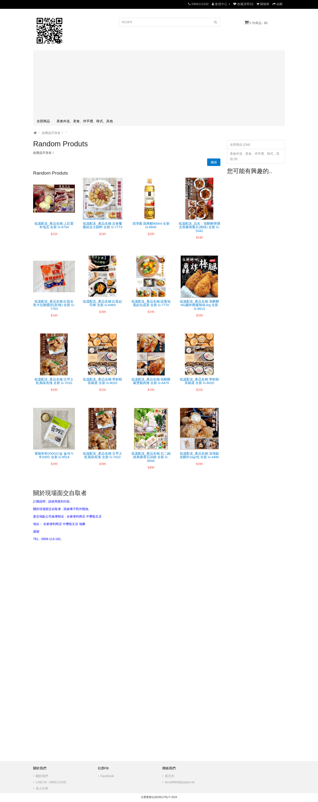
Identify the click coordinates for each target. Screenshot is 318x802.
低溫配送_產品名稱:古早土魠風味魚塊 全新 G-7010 (54, 381)
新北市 (169, 776)
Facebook (107, 776)
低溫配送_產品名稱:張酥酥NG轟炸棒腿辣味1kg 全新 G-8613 (199, 305)
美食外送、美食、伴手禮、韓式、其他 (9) (254, 156)
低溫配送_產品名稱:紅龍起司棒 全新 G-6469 (102, 303)
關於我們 (42, 776)
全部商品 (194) (240, 144)
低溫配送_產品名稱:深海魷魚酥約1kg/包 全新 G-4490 (199, 455)
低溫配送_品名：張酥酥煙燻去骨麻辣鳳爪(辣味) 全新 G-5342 (199, 227)
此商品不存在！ (53, 133)
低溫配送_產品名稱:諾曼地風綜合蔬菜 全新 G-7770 (151, 303)
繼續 (214, 162)
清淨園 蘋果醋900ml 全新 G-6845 (151, 225)
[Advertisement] (159, 84)
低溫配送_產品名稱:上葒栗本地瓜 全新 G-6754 (54, 225)
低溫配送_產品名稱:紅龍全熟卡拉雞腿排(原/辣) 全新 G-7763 (54, 305)
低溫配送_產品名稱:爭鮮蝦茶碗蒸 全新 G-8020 (102, 381)
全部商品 (43, 121)
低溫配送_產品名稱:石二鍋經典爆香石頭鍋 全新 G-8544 (151, 457)
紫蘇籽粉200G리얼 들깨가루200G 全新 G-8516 (54, 455)
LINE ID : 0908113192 (51, 782)
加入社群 (42, 788)
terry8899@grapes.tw (180, 782)
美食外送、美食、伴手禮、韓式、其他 (85, 121)
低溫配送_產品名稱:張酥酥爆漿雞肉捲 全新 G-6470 (151, 381)
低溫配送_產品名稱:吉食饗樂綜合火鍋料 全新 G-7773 (102, 225)
